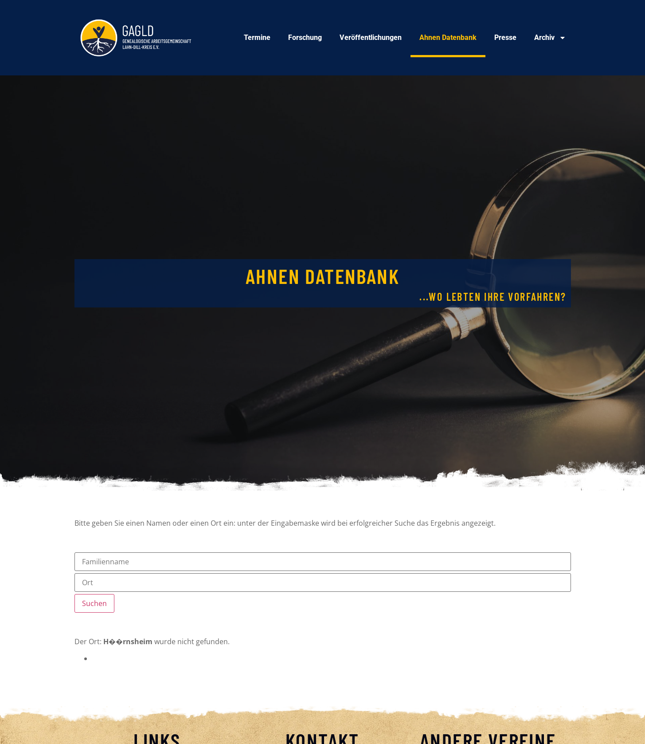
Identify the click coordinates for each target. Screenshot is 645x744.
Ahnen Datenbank (448, 37)
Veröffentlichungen (371, 37)
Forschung (305, 37)
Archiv (550, 38)
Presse (505, 37)
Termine (257, 37)
